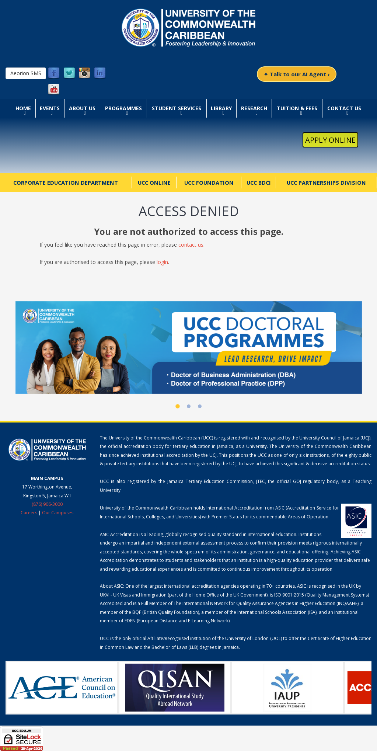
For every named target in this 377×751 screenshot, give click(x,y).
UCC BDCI (259, 182)
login (162, 261)
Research (254, 108)
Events (50, 108)
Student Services (176, 108)
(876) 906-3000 (47, 504)
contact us (190, 244)
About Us (82, 108)
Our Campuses (57, 513)
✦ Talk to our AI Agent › (296, 74)
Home (23, 108)
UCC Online (154, 182)
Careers (29, 513)
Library (221, 108)
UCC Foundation (209, 182)
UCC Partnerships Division (326, 182)
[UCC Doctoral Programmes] (188, 348)
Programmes (123, 108)
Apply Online (330, 140)
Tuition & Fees (297, 108)
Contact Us (344, 108)
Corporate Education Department (65, 182)
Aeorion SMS (25, 73)
